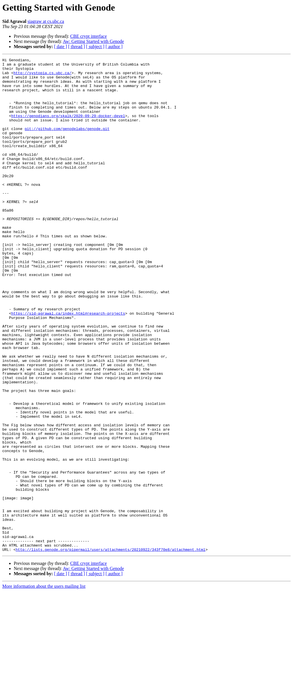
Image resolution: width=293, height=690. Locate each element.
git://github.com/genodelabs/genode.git (67, 143)
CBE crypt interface (88, 36)
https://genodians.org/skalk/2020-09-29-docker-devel (68, 127)
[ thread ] (76, 46)
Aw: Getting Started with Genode (93, 41)
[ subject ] (95, 46)
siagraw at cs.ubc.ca (45, 21)
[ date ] (60, 46)
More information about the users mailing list (44, 685)
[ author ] (114, 46)
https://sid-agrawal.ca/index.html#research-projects (68, 364)
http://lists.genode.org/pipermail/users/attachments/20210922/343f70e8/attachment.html (110, 648)
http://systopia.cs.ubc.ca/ (42, 76)
